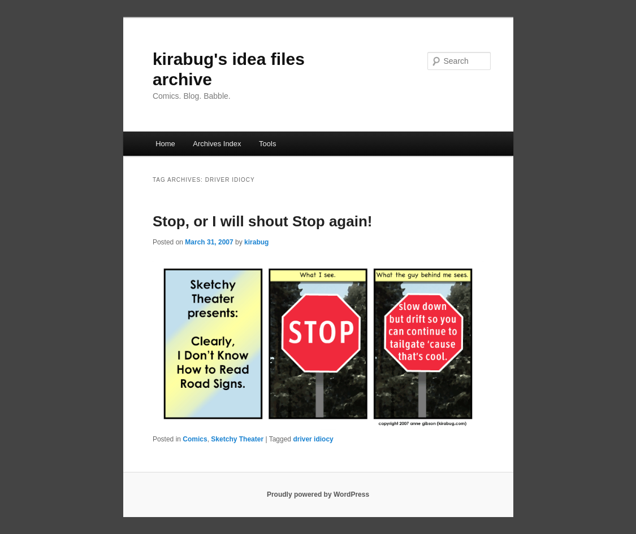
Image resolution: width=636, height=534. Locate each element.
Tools (267, 143)
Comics (195, 439)
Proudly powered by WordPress (318, 494)
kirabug (256, 242)
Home (165, 143)
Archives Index (217, 143)
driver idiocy (313, 439)
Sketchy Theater (237, 439)
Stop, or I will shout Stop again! (263, 221)
